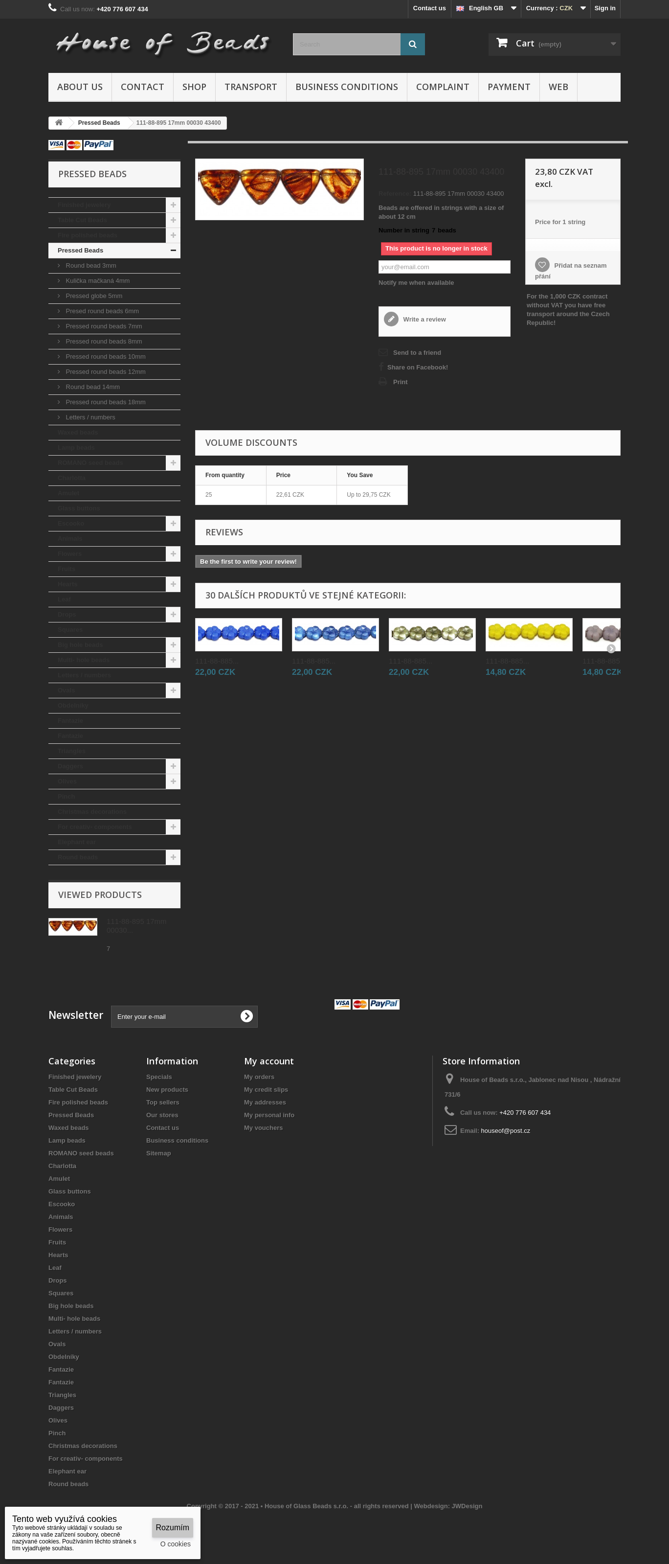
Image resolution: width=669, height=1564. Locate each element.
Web (558, 86)
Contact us (429, 8)
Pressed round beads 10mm (105, 356)
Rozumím (172, 1527)
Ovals (66, 690)
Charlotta (72, 478)
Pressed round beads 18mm (105, 402)
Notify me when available (416, 282)
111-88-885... (217, 661)
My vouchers (263, 1127)
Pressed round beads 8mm (103, 341)
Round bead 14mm (92, 387)
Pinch (66, 796)
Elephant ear (77, 842)
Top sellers (162, 1102)
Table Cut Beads (82, 220)
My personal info (269, 1115)
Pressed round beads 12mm (105, 371)
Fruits (66, 569)
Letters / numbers (89, 417)
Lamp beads (76, 447)
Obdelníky (73, 705)
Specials (159, 1077)
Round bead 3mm (90, 265)
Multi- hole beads (84, 660)
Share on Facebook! (417, 367)
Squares (70, 629)
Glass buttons (79, 508)
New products (167, 1089)
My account (269, 1061)
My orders (259, 1077)
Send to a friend (417, 352)
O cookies (175, 1544)
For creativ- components (95, 826)
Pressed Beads (80, 250)
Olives (67, 781)
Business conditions (346, 86)
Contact (142, 86)
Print (400, 382)
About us (80, 86)
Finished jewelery (84, 204)
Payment (509, 86)
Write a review (423, 319)
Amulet (68, 493)
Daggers (70, 766)
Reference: (395, 193)
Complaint (442, 86)
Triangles (72, 751)
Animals (70, 538)
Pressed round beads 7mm (103, 326)
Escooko (71, 523)
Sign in (605, 8)
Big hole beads (80, 644)
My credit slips (266, 1089)
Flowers (70, 553)
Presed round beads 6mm (101, 311)
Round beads (78, 857)
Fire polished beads (87, 235)
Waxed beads (78, 432)
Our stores (162, 1115)
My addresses (265, 1102)
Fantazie (70, 720)
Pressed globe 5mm (93, 295)
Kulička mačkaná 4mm (97, 280)
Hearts (67, 584)
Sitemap (158, 1153)
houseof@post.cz (506, 1130)
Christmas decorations (92, 811)
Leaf (64, 599)
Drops (67, 614)
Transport (250, 86)
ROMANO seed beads (90, 462)
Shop (194, 86)
